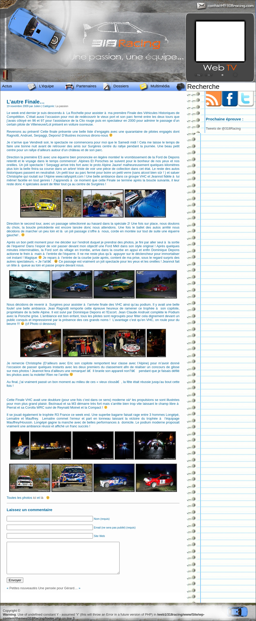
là (42, 498)
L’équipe (46, 86)
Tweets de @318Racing (223, 128)
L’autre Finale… (26, 102)
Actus (7, 86)
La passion (62, 106)
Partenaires (86, 86)
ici (34, 498)
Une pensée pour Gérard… (58, 588)
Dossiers (121, 86)
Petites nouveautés (23, 588)
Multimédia (160, 86)
